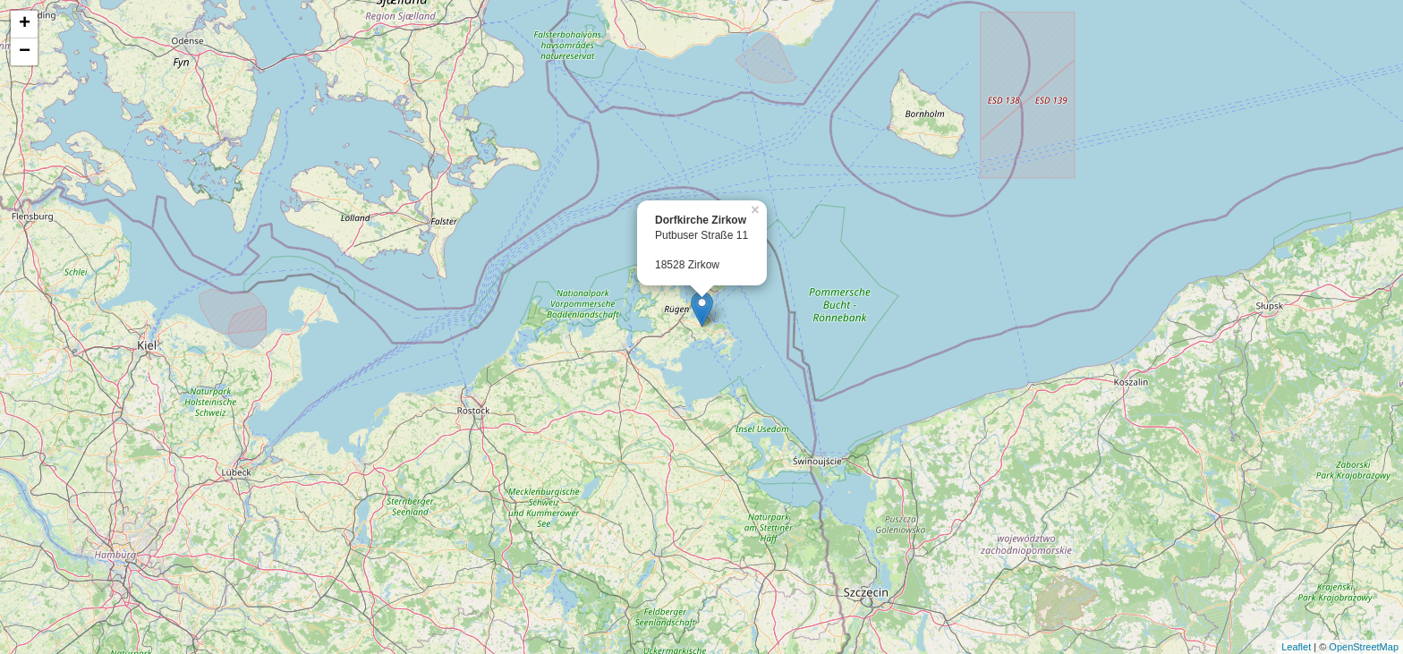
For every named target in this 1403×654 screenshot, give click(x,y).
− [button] (24, 51)
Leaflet (1296, 646)
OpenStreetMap (1364, 646)
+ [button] (24, 24)
